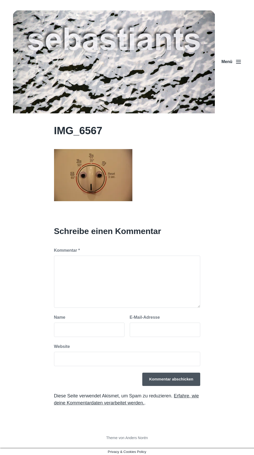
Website (62, 346)
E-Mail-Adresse (145, 317)
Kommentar (67, 250)
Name (60, 317)
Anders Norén (136, 438)
